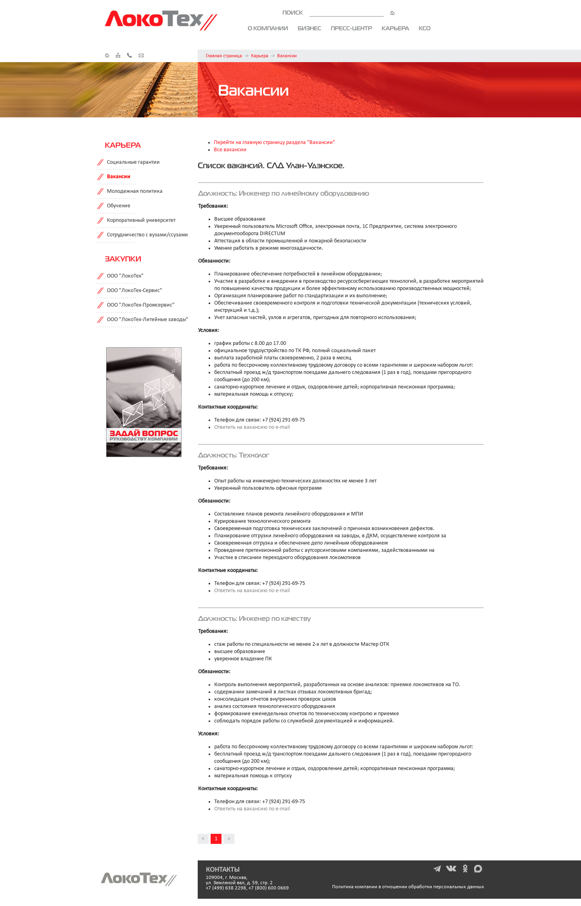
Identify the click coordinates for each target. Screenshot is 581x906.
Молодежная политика (135, 191)
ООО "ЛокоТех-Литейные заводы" (147, 320)
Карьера (395, 28)
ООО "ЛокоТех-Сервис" (134, 291)
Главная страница (224, 56)
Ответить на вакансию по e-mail (252, 427)
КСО (425, 28)
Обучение (118, 206)
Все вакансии (230, 150)
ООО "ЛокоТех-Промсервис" (141, 305)
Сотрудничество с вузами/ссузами (147, 235)
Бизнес (309, 28)
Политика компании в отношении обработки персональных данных (408, 886)
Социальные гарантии (133, 162)
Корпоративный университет (141, 220)
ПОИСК (338, 12)
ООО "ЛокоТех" (125, 276)
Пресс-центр (351, 28)
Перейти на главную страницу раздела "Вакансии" (274, 143)
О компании (268, 28)
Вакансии (287, 56)
